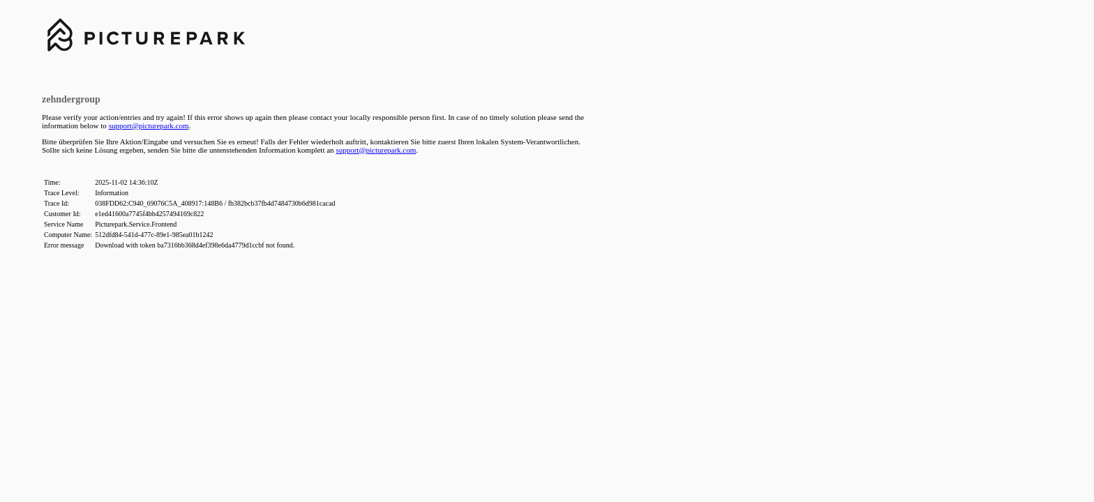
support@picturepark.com (149, 125)
